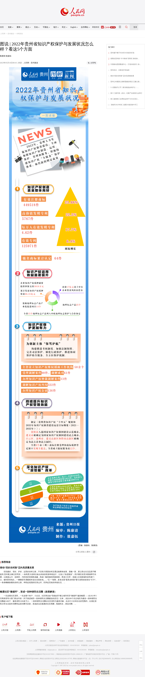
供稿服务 (80, 641)
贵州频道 (11, 34)
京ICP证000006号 (105, 658)
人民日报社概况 (20, 641)
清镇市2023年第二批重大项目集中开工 (124, 105)
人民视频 (59, 626)
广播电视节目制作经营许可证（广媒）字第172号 (101, 654)
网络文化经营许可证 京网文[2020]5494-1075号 (56, 658)
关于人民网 (33, 641)
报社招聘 (43, 641)
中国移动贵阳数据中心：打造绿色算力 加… (125, 64)
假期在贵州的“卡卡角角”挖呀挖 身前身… (124, 58)
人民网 (2, 34)
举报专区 (95, 27)
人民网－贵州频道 (31, 63)
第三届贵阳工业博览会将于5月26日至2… (124, 99)
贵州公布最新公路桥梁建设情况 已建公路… (125, 81)
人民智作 (85, 626)
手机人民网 (31, 626)
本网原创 (19, 34)
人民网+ (18, 626)
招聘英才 (52, 641)
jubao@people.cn (94, 645)
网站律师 (108, 641)
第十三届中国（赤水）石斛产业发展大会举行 (126, 93)
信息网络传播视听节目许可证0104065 (26, 658)
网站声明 (99, 641)
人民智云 (72, 626)
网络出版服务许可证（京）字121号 (85, 658)
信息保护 (117, 641)
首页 (2, 27)
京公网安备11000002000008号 (122, 658)
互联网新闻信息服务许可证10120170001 (40, 654)
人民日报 (5, 626)
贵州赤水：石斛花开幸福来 (119, 70)
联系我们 (126, 641)
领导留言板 (45, 626)
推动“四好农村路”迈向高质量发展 (17, 567)
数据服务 (89, 641)
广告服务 (62, 641)
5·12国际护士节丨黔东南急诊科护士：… (124, 87)
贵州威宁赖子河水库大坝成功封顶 (122, 53)
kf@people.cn (52, 650)
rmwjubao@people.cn (103, 650)
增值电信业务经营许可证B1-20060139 (69, 654)
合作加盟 (71, 641)
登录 (135, 27)
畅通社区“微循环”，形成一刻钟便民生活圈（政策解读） (28, 591)
